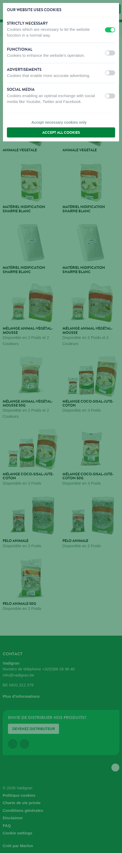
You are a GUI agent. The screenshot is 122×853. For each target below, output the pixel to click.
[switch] (110, 29)
